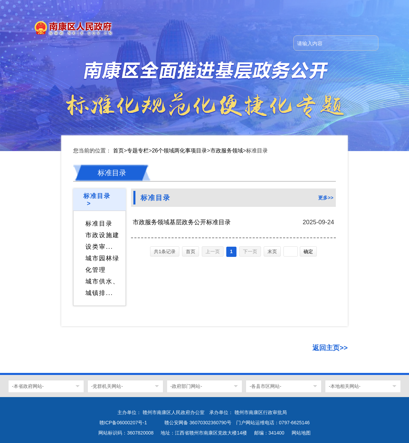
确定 (308, 251)
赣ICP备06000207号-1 (123, 422)
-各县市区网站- (265, 386)
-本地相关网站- (344, 386)
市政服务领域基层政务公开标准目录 (182, 222)
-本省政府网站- (28, 386)
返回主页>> (329, 347)
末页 (272, 251)
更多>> (325, 197)
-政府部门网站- (186, 386)
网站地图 (301, 433)
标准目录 (99, 223)
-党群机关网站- (107, 386)
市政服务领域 (226, 150)
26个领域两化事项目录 (179, 150)
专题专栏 (138, 150)
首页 (118, 150)
